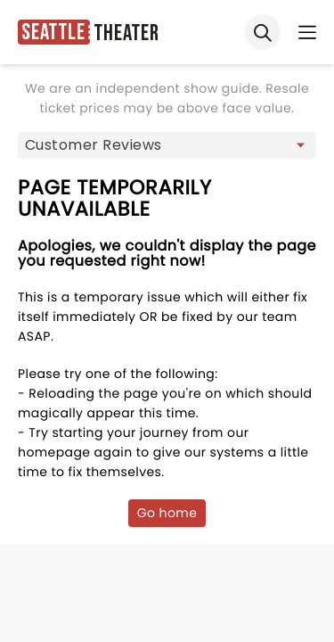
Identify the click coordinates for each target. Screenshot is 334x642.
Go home (167, 513)
